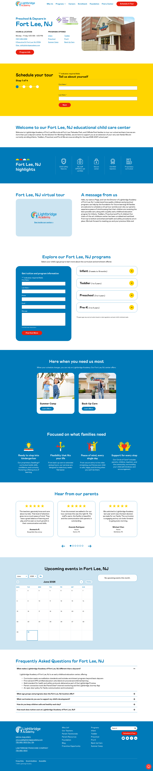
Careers (72, 4)
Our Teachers (67, 730)
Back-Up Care (69, 42)
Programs (60, 4)
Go (41, 576)
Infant (50, 36)
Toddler (67, 36)
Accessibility (42, 761)
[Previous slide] (65, 545)
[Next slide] (88, 545)
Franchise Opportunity (71, 746)
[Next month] (81, 582)
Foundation (94, 4)
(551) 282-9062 (21, 39)
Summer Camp (53, 42)
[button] (70, 546)
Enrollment (82, 4)
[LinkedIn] (135, 738)
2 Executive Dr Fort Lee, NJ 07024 (28, 42)
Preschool (52, 39)
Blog (64, 743)
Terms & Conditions (31, 761)
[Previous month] (18, 582)
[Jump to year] (33, 576)
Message (24, 311)
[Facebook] (131, 738)
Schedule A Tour (127, 4)
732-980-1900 (22, 750)
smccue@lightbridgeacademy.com (29, 740)
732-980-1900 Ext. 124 (25, 742)
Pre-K (66, 39)
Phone (24, 295)
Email (24, 303)
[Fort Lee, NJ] (25, 4)
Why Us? (65, 727)
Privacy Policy (20, 761)
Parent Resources (69, 737)
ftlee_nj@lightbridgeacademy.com (28, 45)
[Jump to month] (22, 576)
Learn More (46, 409)
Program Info (25, 52)
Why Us (50, 4)
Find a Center (107, 4)
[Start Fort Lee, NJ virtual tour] (44, 217)
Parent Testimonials (70, 734)
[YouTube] (123, 738)
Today (89, 582)
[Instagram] (127, 738)
